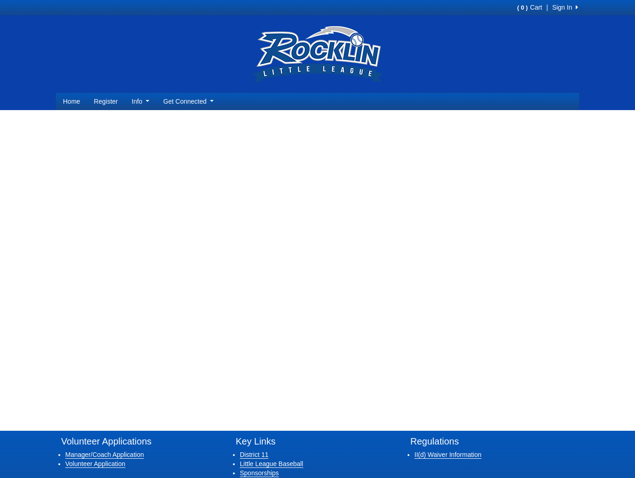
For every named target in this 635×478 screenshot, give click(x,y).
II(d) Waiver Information (448, 454)
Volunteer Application (95, 463)
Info (141, 101)
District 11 (254, 454)
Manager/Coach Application (104, 454)
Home (71, 101)
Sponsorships (259, 473)
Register (106, 101)
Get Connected (188, 101)
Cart (529, 7)
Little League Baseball (271, 463)
